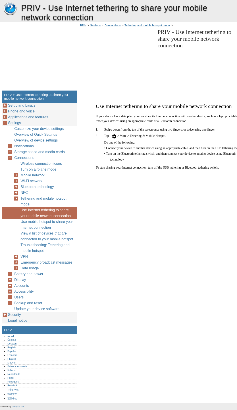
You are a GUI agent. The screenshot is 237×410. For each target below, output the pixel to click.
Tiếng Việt (12, 389)
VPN (24, 256)
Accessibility (24, 291)
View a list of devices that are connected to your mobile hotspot (47, 236)
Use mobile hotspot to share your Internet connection (47, 224)
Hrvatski (11, 358)
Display (20, 280)
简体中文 (12, 394)
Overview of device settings (36, 140)
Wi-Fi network (31, 181)
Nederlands (13, 374)
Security (14, 315)
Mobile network (33, 175)
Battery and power (28, 274)
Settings (95, 25)
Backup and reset (28, 303)
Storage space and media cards (39, 152)
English (11, 347)
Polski (10, 377)
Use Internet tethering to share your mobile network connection (46, 213)
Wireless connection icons (41, 163)
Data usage (30, 268)
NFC (24, 192)
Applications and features (28, 117)
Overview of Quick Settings (35, 134)
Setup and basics (21, 105)
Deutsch (12, 343)
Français (12, 355)
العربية (10, 335)
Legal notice (17, 320)
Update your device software (37, 309)
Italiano (11, 370)
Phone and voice (21, 111)
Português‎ (13, 381)
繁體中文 (12, 398)
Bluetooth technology (37, 187)
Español (11, 351)
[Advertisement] (116, 60)
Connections (112, 25)
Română (12, 385)
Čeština (11, 339)
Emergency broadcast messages (47, 262)
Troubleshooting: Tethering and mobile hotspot (45, 248)
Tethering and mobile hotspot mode (147, 25)
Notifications (24, 146)
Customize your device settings (39, 129)
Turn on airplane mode (38, 169)
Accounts (21, 285)
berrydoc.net (18, 406)
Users (19, 297)
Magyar (11, 362)
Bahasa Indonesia (17, 366)
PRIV (10, 9)
